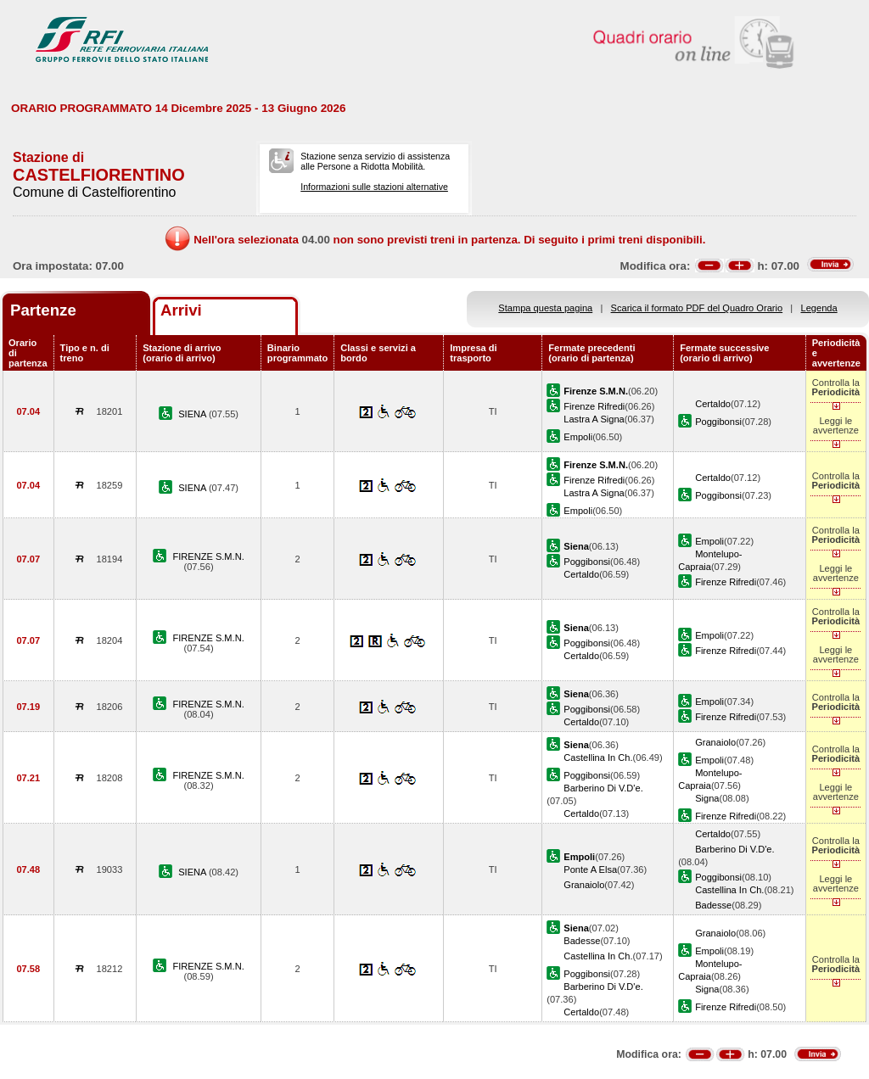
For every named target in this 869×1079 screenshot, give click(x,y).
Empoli (577, 437)
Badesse (713, 905)
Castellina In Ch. (597, 757)
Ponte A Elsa (590, 869)
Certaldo (713, 404)
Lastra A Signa (593, 419)
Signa (707, 798)
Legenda (819, 308)
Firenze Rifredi (594, 406)
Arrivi (181, 310)
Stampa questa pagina (545, 308)
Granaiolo (715, 742)
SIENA (193, 414)
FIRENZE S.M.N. (208, 556)
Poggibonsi (718, 422)
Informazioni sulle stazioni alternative (374, 187)
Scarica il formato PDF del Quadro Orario (697, 308)
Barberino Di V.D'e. (602, 788)
